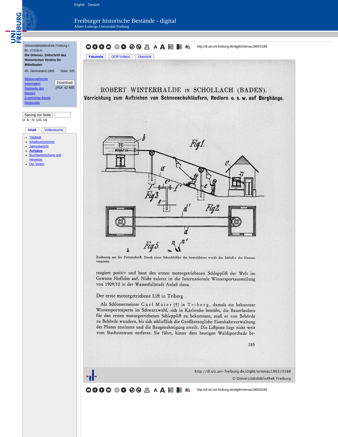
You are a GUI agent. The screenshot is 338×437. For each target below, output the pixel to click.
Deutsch (94, 5)
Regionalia (32, 103)
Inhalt (32, 130)
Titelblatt (35, 137)
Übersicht (145, 57)
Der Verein (36, 164)
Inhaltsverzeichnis (41, 142)
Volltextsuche (54, 130)
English (79, 5)
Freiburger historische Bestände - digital (125, 20)
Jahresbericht (38, 146)
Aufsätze (36, 151)
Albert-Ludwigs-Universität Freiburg (101, 27)
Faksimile (96, 57)
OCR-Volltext (120, 57)
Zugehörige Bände (38, 98)
